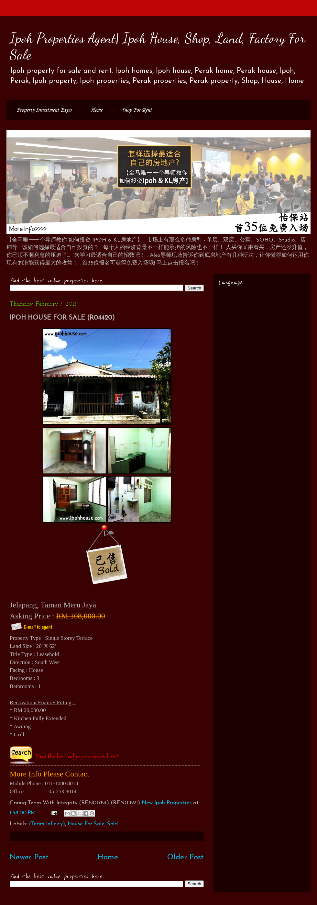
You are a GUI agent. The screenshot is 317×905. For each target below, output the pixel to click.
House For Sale (86, 824)
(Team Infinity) (47, 824)
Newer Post (29, 857)
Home (96, 110)
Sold (112, 824)
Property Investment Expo (43, 110)
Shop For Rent (137, 110)
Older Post (185, 857)
